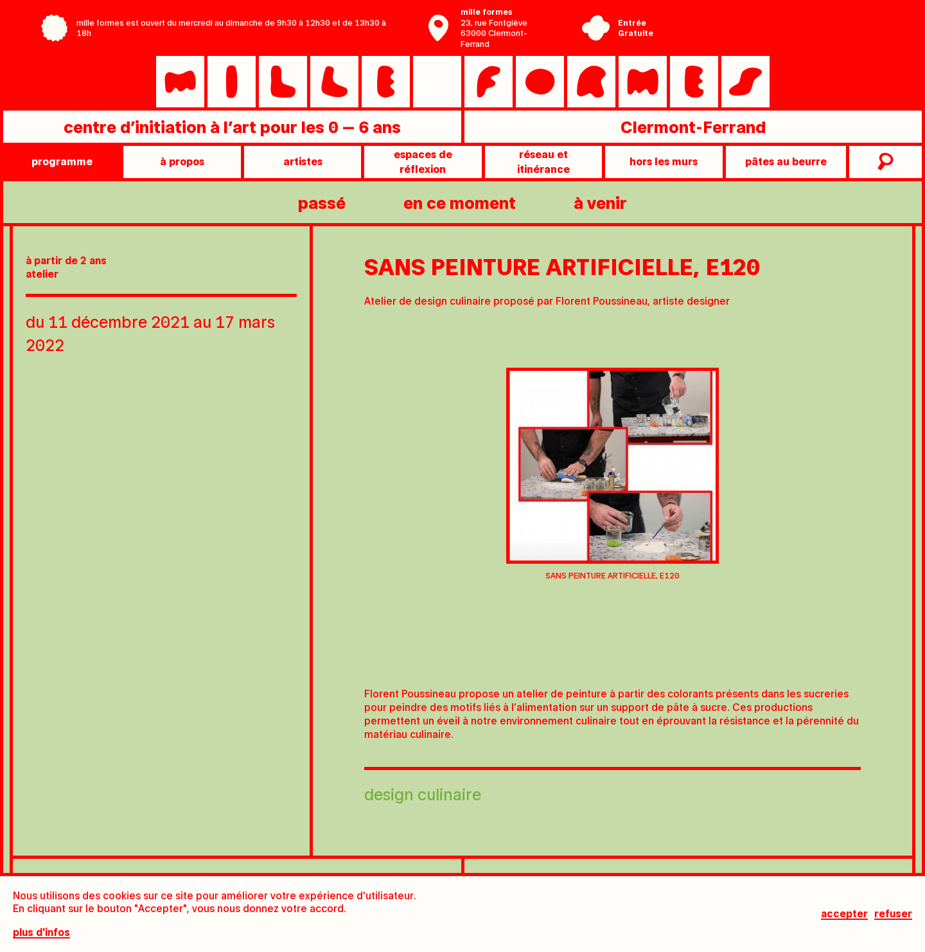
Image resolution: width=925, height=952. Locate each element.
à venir (600, 202)
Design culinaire (422, 794)
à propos (182, 161)
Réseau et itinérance (543, 161)
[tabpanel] (612, 478)
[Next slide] (890, 497)
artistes (302, 161)
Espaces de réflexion (423, 161)
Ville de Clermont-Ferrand (756, 37)
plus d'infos (41, 932)
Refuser (893, 913)
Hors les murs (664, 161)
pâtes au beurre (786, 161)
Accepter (844, 913)
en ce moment (459, 202)
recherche (884, 162)
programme (61, 161)
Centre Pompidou (756, 18)
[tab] (596, 655)
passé (322, 202)
